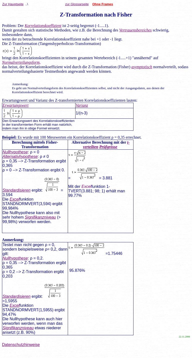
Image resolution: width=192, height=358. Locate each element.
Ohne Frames (102, 4)
